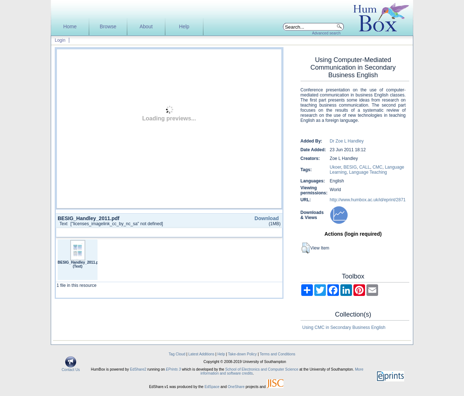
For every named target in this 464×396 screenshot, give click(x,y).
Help (184, 26)
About (146, 26)
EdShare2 (138, 369)
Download (266, 218)
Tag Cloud (177, 354)
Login (60, 40)
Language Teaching (368, 172)
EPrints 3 (173, 369)
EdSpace (211, 387)
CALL (364, 167)
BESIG (350, 167)
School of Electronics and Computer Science (261, 369)
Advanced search (326, 33)
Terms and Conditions (277, 354)
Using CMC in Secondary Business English (343, 327)
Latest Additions (201, 354)
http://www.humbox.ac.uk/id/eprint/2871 (368, 199)
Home (70, 26)
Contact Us (71, 368)
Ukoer (335, 167)
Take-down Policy (242, 354)
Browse (108, 26)
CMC (377, 167)
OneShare (236, 387)
